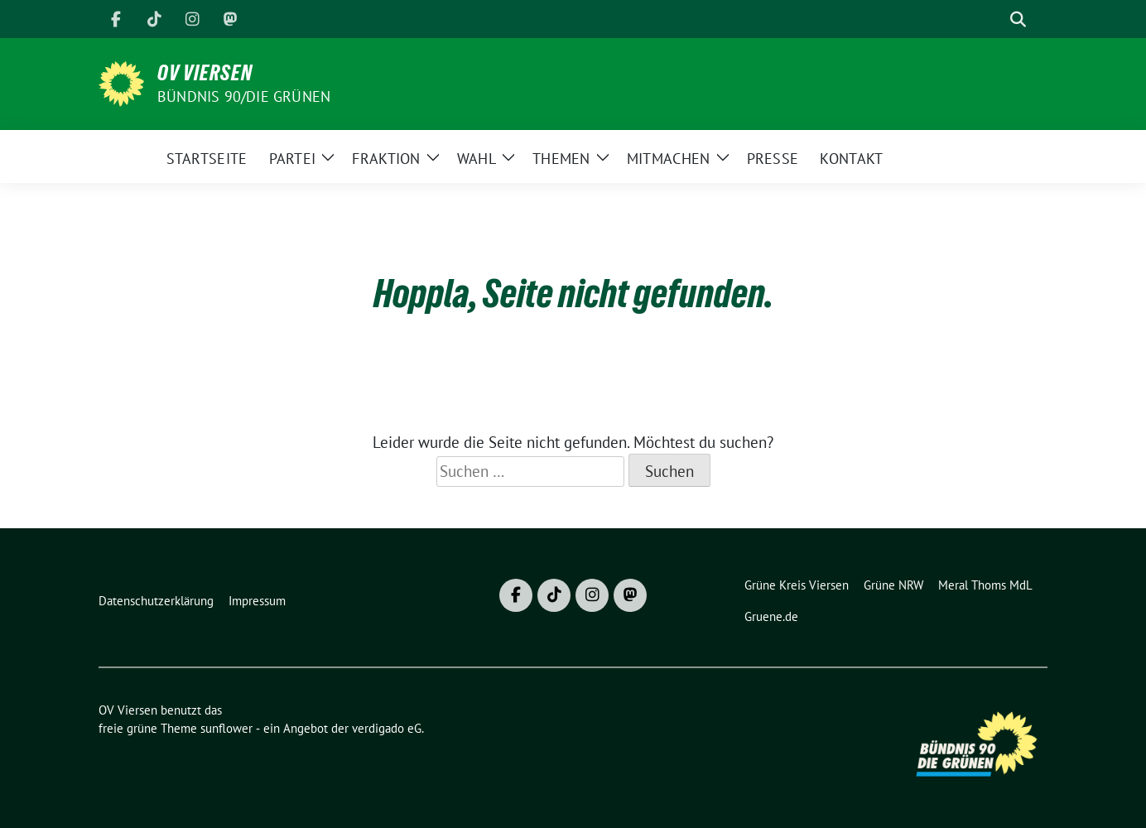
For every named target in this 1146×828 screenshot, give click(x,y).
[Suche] (994, 19)
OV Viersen (205, 72)
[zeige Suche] (1018, 19)
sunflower (226, 728)
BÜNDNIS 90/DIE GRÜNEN (243, 96)
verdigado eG (386, 728)
